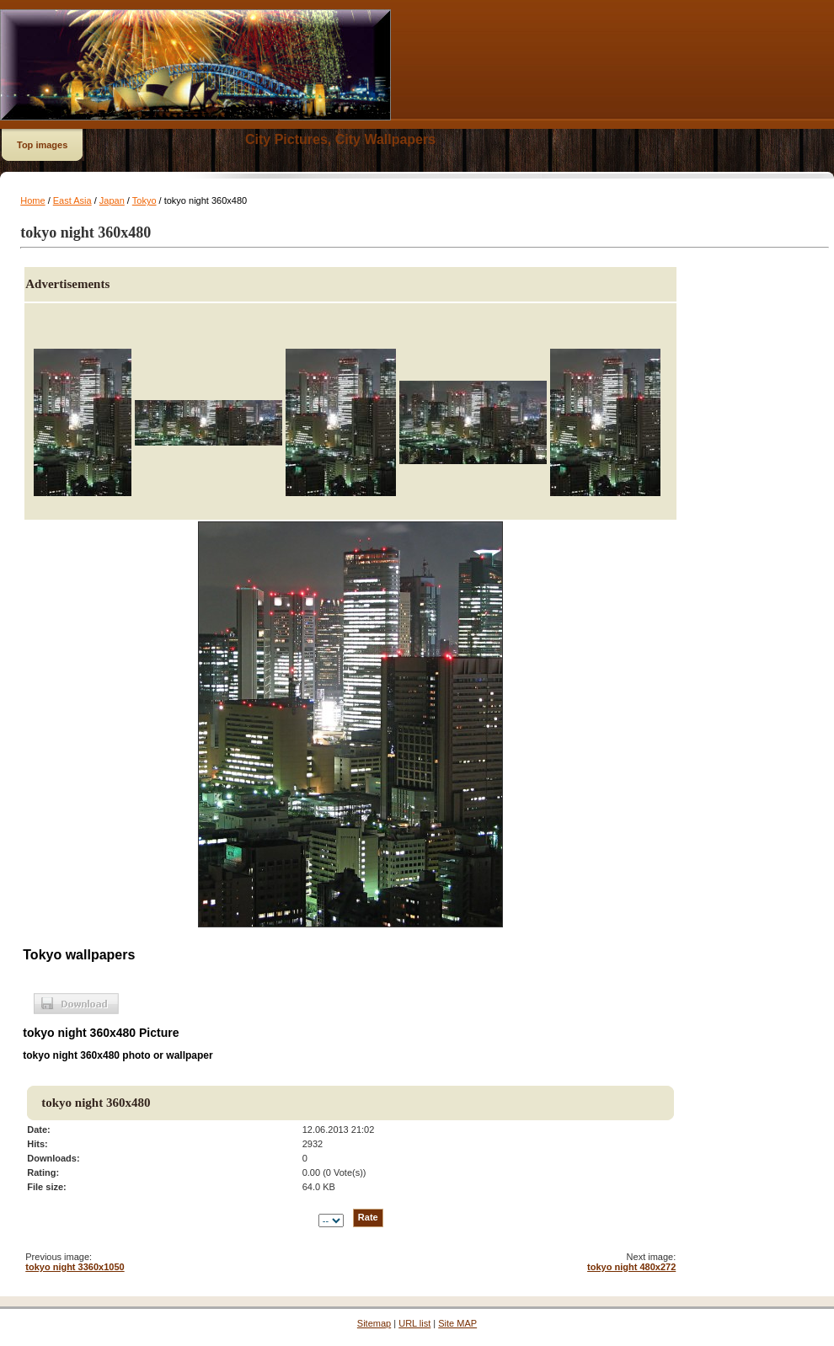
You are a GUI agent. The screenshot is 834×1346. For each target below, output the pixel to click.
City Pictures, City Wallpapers (340, 139)
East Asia (72, 200)
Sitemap (374, 1323)
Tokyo (144, 200)
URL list (414, 1323)
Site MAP (457, 1323)
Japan (112, 200)
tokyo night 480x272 (631, 1267)
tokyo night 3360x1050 (74, 1267)
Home (32, 200)
